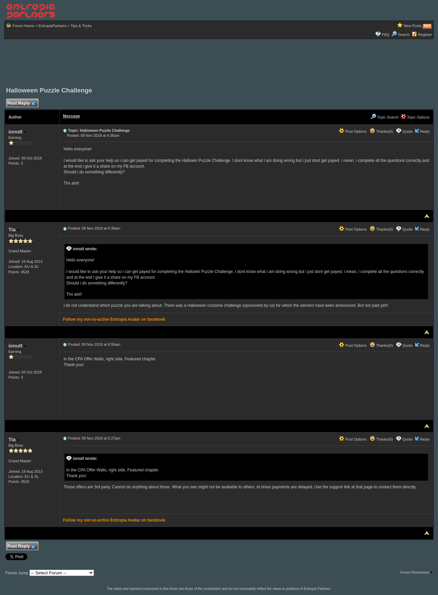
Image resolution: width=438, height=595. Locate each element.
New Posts (412, 26)
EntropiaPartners (53, 26)
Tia (14, 229)
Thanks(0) (381, 131)
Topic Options (415, 117)
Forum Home (23, 26)
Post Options (353, 131)
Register (425, 35)
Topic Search (384, 117)
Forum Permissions (416, 572)
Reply (425, 131)
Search (400, 35)
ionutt (17, 131)
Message (71, 116)
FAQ (385, 35)
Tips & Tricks (81, 26)
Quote (407, 131)
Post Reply (21, 103)
